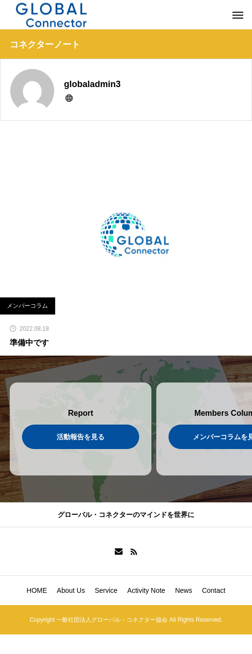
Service (106, 590)
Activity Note (146, 590)
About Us (71, 590)
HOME (36, 590)
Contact (213, 590)
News (183, 590)
